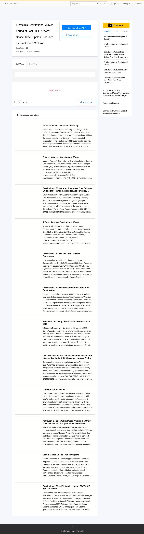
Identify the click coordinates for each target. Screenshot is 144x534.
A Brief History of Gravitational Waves (61, 157)
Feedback (79, 531)
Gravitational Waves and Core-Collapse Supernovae (61, 255)
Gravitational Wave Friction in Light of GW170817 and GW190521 (66, 487)
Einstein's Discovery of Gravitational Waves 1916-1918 (66, 322)
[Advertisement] (72, 14)
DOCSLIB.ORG (10, 3)
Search (101, 4)
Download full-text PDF (75, 28)
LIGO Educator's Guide (54, 389)
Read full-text (71, 35)
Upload (138, 4)
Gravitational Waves (111, 103)
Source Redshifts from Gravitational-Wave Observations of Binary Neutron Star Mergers (116, 92)
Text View (33, 64)
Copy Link (86, 102)
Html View (19, 64)
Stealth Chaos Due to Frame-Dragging (61, 455)
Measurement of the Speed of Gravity (60, 126)
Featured (107, 31)
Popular (125, 31)
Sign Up (114, 4)
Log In (126, 4)
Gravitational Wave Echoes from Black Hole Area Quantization (66, 289)
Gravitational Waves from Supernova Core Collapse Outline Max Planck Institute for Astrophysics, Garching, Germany (67, 189)
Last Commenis (116, 32)
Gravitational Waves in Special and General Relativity (115, 112)
